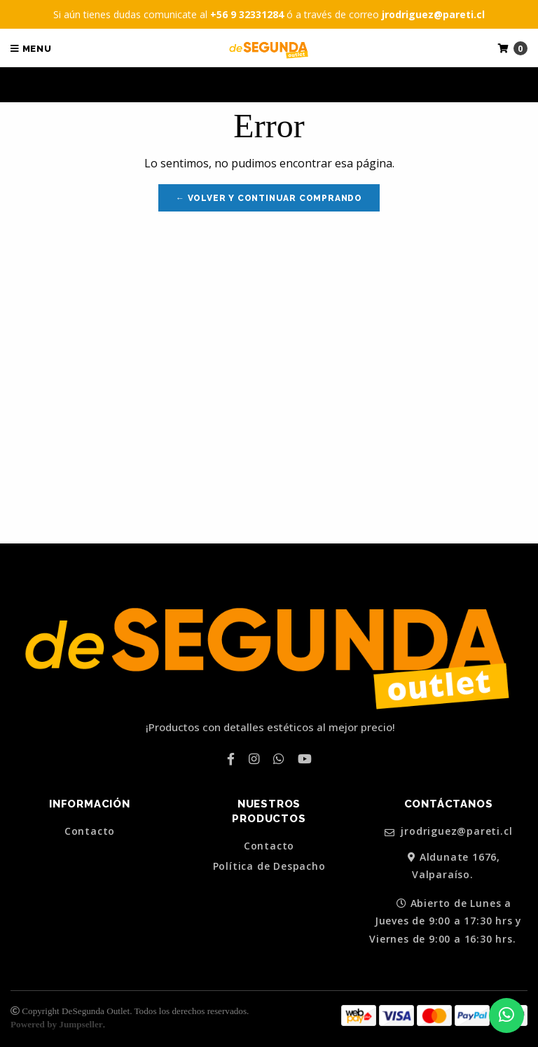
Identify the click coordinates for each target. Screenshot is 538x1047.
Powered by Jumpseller (57, 1024)
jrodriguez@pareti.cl (449, 831)
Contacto (89, 831)
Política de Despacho (269, 866)
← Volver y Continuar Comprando (269, 198)
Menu (31, 48)
